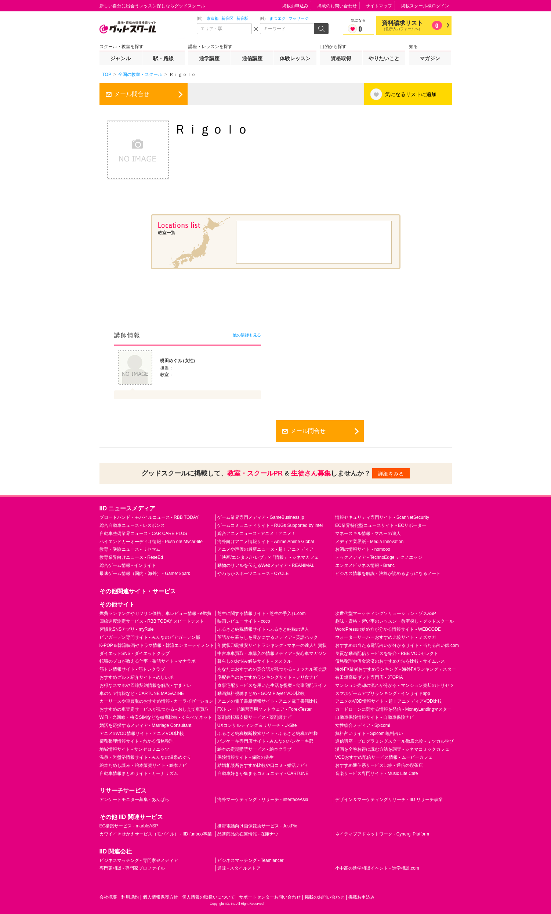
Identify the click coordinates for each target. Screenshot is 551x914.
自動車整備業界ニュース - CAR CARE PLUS (143, 533)
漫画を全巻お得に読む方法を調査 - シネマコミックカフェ (392, 749)
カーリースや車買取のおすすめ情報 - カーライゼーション (156, 701)
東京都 (212, 18)
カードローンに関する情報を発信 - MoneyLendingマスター (393, 709)
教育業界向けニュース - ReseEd (131, 557)
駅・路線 (163, 58)
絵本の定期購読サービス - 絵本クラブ (254, 749)
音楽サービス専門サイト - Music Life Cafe (376, 773)
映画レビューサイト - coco (243, 621)
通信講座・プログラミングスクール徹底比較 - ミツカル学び (394, 741)
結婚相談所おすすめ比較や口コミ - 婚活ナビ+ (262, 765)
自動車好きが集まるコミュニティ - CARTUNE (262, 773)
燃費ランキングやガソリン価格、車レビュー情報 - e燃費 (155, 613)
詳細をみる (391, 474)
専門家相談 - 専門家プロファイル (132, 868)
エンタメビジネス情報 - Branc (365, 565)
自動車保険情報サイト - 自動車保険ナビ (374, 717)
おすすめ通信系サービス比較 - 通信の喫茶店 (379, 765)
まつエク (277, 18)
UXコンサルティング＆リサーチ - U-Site (257, 725)
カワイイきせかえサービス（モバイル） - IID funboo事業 (155, 834)
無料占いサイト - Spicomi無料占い (369, 733)
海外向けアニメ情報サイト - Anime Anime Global (265, 541)
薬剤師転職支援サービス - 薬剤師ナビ (254, 717)
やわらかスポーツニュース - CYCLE (253, 573)
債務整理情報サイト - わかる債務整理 (136, 741)
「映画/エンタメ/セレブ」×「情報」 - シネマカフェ (268, 557)
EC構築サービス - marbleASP (128, 826)
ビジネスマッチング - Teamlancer (250, 860)
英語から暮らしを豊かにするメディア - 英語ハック (267, 637)
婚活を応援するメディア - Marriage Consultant (145, 725)
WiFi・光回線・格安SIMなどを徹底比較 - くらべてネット (156, 717)
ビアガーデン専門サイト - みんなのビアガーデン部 (149, 637)
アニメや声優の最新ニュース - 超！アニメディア (265, 549)
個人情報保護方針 (160, 897)
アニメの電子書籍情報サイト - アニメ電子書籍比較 (267, 701)
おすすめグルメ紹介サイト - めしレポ (136, 677)
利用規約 (130, 897)
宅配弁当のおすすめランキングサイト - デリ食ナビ (267, 677)
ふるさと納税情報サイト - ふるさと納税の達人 (263, 629)
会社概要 (108, 897)
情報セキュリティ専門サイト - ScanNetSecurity (382, 517)
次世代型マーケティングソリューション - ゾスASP (385, 613)
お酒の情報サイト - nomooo (362, 549)
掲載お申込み (295, 5)
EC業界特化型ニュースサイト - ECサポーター (380, 525)
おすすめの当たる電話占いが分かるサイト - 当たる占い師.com (397, 645)
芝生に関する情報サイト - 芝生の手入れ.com (261, 613)
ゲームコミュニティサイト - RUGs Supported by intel (270, 525)
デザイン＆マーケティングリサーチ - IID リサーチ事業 (389, 799)
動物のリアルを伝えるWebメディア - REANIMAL (265, 565)
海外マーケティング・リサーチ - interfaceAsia (262, 799)
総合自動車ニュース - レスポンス (132, 525)
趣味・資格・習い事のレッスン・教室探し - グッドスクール (394, 621)
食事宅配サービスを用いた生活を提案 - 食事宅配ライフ (272, 685)
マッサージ (299, 18)
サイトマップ (379, 5)
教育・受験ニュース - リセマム (130, 549)
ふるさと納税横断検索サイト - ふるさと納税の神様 (267, 733)
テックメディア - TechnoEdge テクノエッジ (378, 557)
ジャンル (120, 58)
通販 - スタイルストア (239, 868)
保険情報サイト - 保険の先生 (245, 757)
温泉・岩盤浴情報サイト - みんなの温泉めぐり (145, 757)
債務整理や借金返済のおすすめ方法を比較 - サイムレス (390, 661)
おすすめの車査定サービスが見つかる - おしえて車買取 (154, 709)
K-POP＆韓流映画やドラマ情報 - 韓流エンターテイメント (156, 645)
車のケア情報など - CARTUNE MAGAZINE (141, 693)
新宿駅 (242, 18)
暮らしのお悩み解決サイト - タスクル (254, 661)
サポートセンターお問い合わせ (270, 897)
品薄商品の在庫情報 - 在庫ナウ (248, 834)
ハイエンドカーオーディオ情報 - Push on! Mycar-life (151, 541)
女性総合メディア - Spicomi (362, 725)
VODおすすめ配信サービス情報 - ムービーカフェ (383, 757)
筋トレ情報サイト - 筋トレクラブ (132, 669)
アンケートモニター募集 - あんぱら (134, 799)
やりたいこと (384, 58)
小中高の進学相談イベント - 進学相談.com (377, 868)
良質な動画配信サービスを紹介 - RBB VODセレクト (386, 653)
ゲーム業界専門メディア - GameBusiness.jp (260, 517)
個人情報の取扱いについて (208, 897)
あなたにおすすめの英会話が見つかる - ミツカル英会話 (272, 669)
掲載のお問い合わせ (337, 5)
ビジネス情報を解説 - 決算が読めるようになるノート (388, 573)
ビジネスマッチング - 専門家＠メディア (138, 860)
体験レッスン (295, 58)
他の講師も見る (247, 335)
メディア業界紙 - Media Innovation (369, 541)
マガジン (430, 58)
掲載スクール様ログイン (425, 5)
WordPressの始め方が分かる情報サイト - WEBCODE (388, 629)
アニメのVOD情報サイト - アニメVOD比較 (141, 733)
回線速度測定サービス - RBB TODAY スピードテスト (151, 621)
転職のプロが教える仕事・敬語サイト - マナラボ (147, 661)
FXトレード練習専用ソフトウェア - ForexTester (264, 709)
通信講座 (252, 58)
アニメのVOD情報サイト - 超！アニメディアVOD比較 (388, 701)
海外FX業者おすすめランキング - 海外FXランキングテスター (395, 669)
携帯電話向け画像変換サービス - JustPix (257, 826)
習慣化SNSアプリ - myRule (126, 629)
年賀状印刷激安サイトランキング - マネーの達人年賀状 (272, 645)
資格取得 (341, 58)
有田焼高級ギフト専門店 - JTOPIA (369, 677)
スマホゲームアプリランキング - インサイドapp (382, 693)
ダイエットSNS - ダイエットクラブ (134, 653)
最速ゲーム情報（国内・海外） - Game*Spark (144, 573)
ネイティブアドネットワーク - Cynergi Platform (382, 834)
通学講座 (209, 58)
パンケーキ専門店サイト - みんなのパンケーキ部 (265, 741)
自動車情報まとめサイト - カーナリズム (138, 773)
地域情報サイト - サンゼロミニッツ (134, 749)
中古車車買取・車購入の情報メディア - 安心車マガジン (272, 653)
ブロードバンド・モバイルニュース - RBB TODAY (149, 517)
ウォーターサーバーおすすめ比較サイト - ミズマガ (385, 637)
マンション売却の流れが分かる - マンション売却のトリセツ (394, 685)
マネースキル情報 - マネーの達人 (368, 533)
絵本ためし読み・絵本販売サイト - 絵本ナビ (143, 765)
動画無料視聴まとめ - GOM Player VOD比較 (261, 693)
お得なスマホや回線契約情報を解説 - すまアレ (145, 685)
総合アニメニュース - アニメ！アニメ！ (256, 533)
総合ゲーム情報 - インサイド (127, 565)
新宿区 (227, 18)
